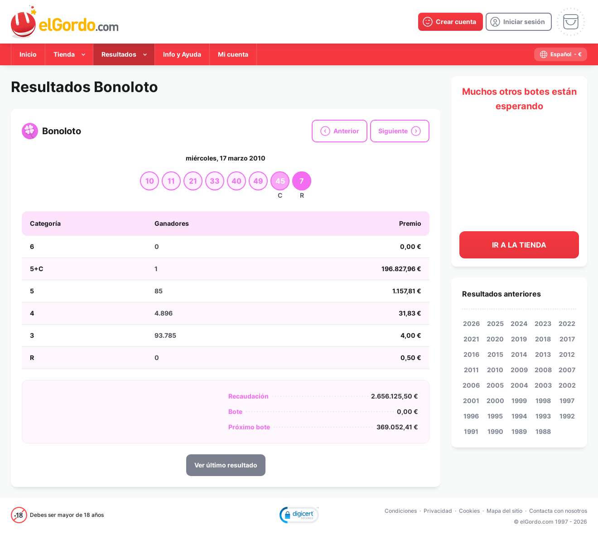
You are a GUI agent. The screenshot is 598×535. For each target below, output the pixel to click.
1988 (543, 431)
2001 (471, 400)
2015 (495, 354)
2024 (519, 323)
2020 (495, 339)
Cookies (469, 510)
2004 (519, 385)
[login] (519, 22)
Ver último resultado (225, 465)
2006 (471, 385)
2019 (519, 339)
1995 (495, 416)
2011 (471, 370)
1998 (543, 400)
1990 (495, 431)
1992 (567, 416)
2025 (495, 323)
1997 (566, 400)
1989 (519, 431)
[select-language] (560, 54)
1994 (519, 416)
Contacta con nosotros (558, 510)
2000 (495, 400)
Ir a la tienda (519, 244)
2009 (519, 370)
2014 (519, 354)
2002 (567, 385)
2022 (567, 323)
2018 (543, 339)
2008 (543, 370)
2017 (567, 339)
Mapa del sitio (504, 510)
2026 (471, 323)
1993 (543, 416)
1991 (471, 431)
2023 (543, 323)
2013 (543, 354)
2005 (495, 385)
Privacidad (438, 510)
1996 (471, 416)
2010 (495, 370)
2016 (471, 354)
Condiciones (401, 510)
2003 (543, 385)
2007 (567, 370)
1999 (519, 400)
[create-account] (450, 22)
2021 (471, 339)
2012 (567, 354)
